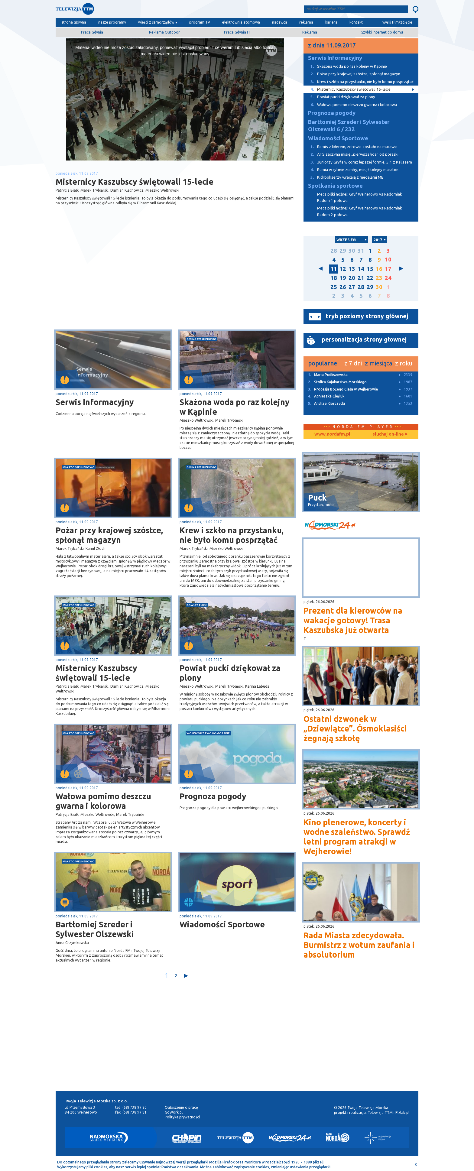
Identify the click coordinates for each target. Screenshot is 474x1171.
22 (370, 278)
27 (352, 287)
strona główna (74, 22)
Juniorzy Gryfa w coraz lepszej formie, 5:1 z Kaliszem (358, 162)
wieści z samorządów (156, 22)
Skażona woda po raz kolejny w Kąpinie (235, 406)
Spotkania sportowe (335, 186)
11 (333, 269)
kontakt (356, 22)
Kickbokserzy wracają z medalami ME (343, 177)
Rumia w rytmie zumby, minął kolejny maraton (351, 170)
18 (333, 278)
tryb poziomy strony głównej (367, 316)
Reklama (309, 32)
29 (342, 251)
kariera (331, 22)
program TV (199, 22)
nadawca (279, 22)
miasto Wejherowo (79, 467)
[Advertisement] (115, 281)
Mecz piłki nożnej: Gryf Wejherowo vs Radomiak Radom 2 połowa (359, 211)
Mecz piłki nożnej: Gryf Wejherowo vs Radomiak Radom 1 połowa (359, 197)
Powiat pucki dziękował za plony (230, 672)
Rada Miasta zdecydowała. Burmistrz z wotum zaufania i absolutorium (359, 945)
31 (361, 251)
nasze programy (112, 22)
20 (352, 278)
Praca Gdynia (92, 32)
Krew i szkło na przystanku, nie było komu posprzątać (232, 535)
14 (361, 269)
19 (342, 278)
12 (342, 269)
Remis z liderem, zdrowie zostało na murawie (351, 147)
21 (361, 278)
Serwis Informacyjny (95, 402)
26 (342, 287)
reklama (306, 22)
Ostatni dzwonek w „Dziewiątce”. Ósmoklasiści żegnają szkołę (355, 728)
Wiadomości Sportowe (222, 924)
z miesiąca (378, 363)
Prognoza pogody (213, 796)
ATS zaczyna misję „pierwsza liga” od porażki (351, 154)
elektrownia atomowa (241, 22)
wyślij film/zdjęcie (397, 22)
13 (352, 269)
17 (388, 269)
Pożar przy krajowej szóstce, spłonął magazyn (109, 535)
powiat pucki (197, 605)
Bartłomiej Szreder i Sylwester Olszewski (95, 929)
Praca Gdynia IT (237, 32)
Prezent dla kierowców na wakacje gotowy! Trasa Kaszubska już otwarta (353, 620)
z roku (403, 363)
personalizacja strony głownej (364, 339)
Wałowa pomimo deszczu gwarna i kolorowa (103, 801)
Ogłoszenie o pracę (181, 1107)
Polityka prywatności (182, 1117)
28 (333, 251)
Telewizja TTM (380, 1112)
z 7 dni (353, 363)
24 (388, 278)
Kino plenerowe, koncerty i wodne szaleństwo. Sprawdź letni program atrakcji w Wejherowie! (357, 837)
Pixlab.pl (402, 1112)
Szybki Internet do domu (382, 32)
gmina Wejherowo (201, 339)
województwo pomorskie (208, 733)
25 (333, 287)
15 (370, 269)
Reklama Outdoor (164, 32)
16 (379, 269)
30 (352, 251)
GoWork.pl (174, 1112)
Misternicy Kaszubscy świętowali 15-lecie (96, 672)
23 (379, 278)
